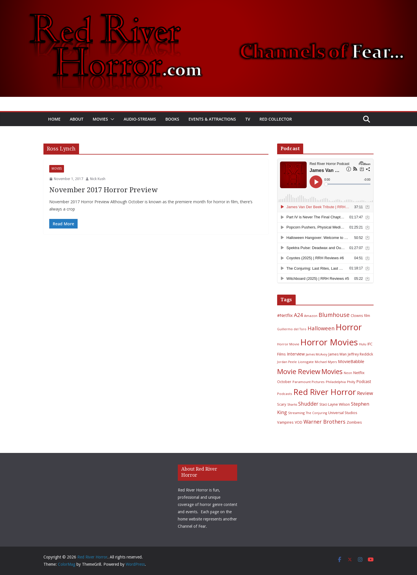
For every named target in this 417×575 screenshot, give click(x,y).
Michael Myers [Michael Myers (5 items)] (326, 362)
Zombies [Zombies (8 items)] (354, 422)
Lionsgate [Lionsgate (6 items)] (306, 362)
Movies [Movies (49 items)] (332, 371)
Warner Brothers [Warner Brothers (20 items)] (324, 421)
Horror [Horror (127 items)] (349, 327)
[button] (111, 119)
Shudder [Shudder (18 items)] (308, 403)
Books (172, 119)
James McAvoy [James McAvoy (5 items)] (316, 354)
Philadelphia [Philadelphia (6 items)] (336, 382)
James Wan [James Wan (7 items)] (337, 354)
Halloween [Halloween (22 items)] (321, 328)
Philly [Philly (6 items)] (351, 382)
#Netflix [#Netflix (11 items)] (285, 315)
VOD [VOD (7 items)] (298, 422)
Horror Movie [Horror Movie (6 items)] (288, 344)
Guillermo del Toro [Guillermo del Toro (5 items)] (291, 329)
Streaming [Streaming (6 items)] (296, 413)
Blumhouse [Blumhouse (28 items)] (334, 315)
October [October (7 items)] (284, 381)
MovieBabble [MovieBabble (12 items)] (351, 361)
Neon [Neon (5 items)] (348, 373)
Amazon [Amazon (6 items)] (310, 315)
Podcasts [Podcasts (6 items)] (284, 393)
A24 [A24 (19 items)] (298, 314)
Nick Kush (97, 179)
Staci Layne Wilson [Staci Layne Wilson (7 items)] (334, 404)
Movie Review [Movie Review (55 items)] (298, 371)
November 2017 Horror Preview (103, 190)
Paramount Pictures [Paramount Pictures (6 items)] (308, 382)
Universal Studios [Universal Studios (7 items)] (342, 412)
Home (54, 119)
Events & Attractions (212, 119)
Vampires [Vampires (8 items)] (285, 422)
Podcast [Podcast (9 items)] (363, 381)
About (76, 119)
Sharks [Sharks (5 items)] (292, 404)
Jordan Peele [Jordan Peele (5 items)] (287, 362)
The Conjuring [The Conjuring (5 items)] (316, 413)
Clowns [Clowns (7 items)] (357, 315)
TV (247, 119)
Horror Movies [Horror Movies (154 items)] (329, 342)
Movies (100, 119)
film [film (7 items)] (367, 315)
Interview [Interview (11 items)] (296, 354)
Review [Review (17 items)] (365, 393)
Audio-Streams (140, 119)
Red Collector (275, 119)
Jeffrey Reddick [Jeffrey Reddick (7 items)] (360, 354)
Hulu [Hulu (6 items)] (362, 344)
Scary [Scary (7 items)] (281, 404)
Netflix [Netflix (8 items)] (359, 372)
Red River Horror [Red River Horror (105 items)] (324, 392)
